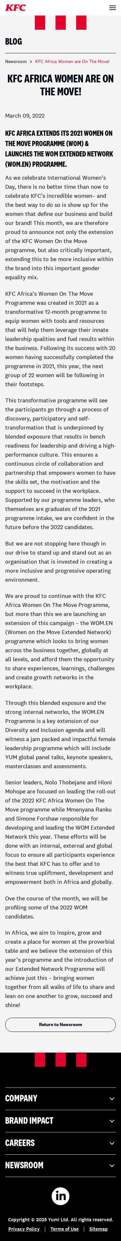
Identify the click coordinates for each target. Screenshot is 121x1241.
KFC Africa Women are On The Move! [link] (72, 61)
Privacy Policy (24, 1229)
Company (60, 1099)
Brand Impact (60, 1121)
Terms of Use (64, 1229)
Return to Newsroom (60, 1025)
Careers (60, 1143)
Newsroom (16, 61)
